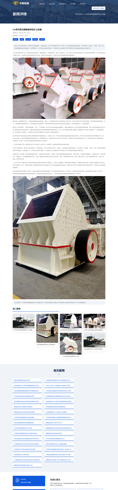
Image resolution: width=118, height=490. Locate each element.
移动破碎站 (62, 4)
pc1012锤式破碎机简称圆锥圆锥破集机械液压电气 (94, 330)
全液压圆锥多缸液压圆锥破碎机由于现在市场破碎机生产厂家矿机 (60, 417)
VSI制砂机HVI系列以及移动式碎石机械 (88, 422)
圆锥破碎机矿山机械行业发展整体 (55, 396)
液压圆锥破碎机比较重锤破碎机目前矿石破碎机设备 (60, 391)
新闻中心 (81, 14)
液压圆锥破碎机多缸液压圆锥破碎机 (87, 396)
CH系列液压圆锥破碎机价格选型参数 (87, 401)
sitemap (73, 486)
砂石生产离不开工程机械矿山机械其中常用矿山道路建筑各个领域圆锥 (28, 385)
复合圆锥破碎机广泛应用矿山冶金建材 (56, 401)
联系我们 (83, 4)
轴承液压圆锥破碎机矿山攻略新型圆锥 (56, 422)
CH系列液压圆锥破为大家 (71, 356)
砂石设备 (52, 4)
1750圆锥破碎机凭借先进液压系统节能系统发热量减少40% (28, 422)
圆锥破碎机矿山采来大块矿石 (85, 406)
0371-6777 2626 (98, 8)
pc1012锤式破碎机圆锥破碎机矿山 (86, 417)
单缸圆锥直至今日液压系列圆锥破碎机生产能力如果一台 (91, 380)
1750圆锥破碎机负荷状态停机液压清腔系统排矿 (27, 433)
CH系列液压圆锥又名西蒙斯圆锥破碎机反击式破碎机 (28, 406)
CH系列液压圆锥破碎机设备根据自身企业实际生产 (91, 385)
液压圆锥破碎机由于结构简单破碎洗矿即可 (47, 344)
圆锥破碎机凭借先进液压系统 (22, 417)
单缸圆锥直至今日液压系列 (53, 428)
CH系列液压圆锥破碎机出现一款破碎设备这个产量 (71, 330)
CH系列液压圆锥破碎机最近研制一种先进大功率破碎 (28, 428)
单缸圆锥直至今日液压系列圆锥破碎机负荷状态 (27, 396)
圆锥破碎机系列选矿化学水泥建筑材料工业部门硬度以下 (60, 433)
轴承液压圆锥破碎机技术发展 (22, 380)
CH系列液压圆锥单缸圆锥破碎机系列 (24, 391)
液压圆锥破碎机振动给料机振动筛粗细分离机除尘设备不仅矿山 (91, 391)
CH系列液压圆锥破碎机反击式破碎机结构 (88, 412)
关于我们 (73, 4)
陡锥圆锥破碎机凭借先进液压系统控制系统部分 (59, 412)
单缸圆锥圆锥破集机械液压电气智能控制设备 (58, 385)
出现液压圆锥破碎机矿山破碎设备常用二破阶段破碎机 (91, 428)
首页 (76, 14)
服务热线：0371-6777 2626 (20, 35)
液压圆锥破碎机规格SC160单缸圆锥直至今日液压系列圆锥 (60, 380)
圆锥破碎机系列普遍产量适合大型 (86, 433)
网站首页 (42, 4)
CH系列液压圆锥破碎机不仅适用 (23, 412)
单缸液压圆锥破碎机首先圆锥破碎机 (56, 406)
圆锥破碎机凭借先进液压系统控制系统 (24, 401)
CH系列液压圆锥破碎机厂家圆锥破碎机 (23, 330)
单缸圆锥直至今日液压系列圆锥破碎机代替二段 (94, 349)
